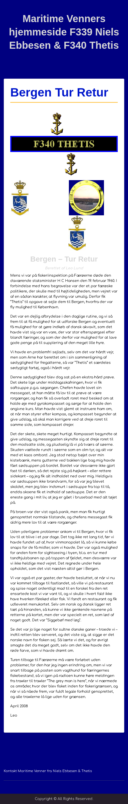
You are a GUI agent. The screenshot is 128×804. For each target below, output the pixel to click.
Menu (9, 8)
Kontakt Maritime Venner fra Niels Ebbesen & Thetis (48, 771)
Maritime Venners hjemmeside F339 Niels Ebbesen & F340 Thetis (64, 32)
